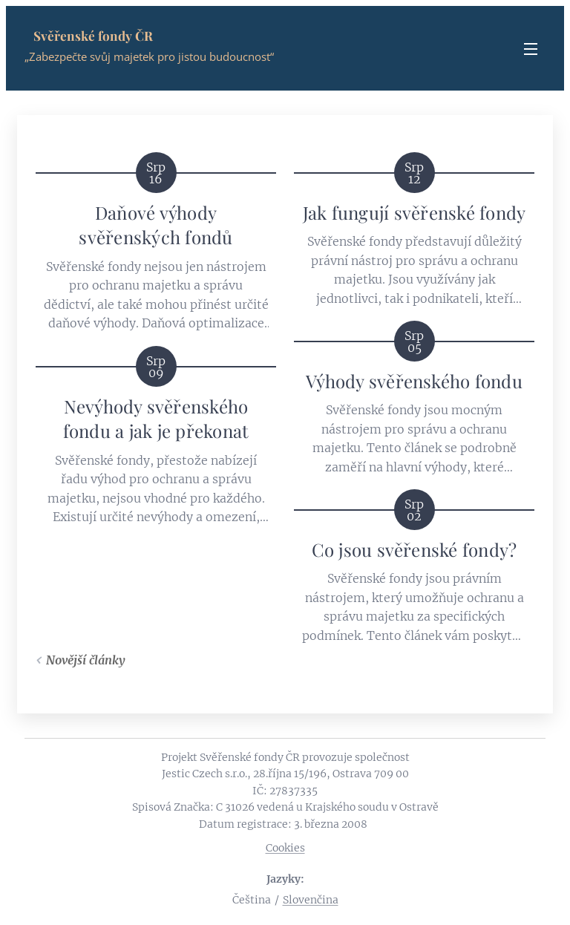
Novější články (85, 660)
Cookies (285, 847)
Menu (530, 49)
